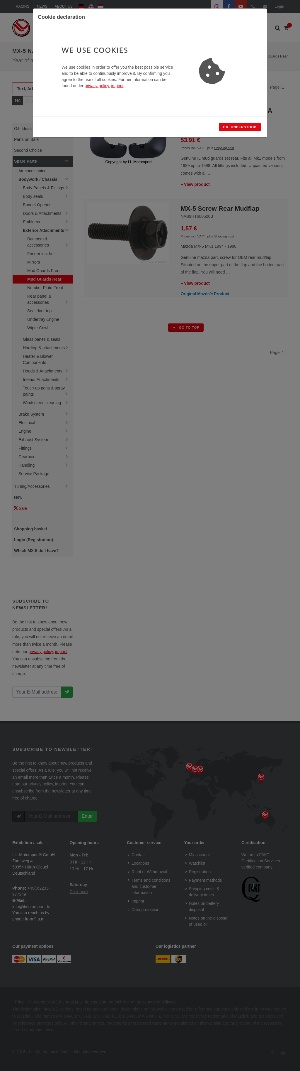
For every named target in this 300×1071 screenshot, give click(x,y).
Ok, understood (240, 127)
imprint (117, 85)
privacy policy (97, 85)
